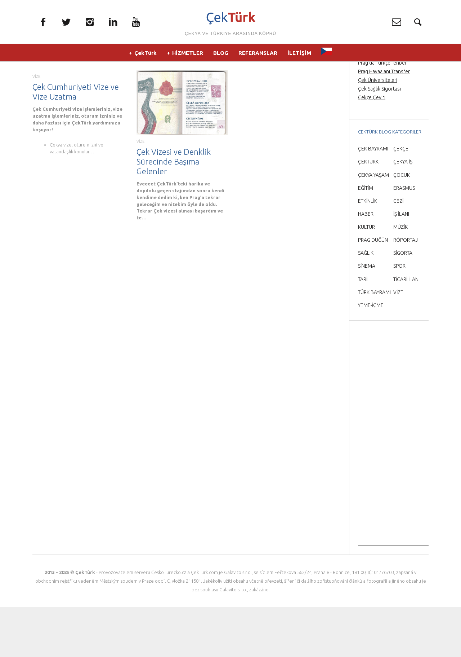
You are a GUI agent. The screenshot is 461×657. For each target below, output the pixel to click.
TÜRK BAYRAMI (374, 342)
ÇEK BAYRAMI (373, 198)
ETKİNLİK (367, 250)
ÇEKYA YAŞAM (373, 224)
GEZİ (398, 250)
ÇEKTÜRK (368, 211)
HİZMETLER (187, 54)
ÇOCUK (401, 224)
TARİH (364, 329)
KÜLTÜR (366, 276)
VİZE (36, 126)
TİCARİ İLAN (406, 329)
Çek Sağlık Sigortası (379, 138)
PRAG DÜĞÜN (373, 289)
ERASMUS (404, 237)
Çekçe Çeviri (371, 147)
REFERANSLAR (257, 54)
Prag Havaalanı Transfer (384, 121)
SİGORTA (402, 303)
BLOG (220, 54)
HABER (365, 263)
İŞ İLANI (401, 263)
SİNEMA (366, 316)
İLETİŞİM (299, 54)
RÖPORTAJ (405, 289)
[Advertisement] (393, 487)
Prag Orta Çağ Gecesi (381, 103)
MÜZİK (400, 276)
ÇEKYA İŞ (402, 211)
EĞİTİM (365, 237)
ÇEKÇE (400, 198)
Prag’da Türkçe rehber (382, 112)
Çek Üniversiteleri (377, 129)
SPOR (399, 316)
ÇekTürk (145, 54)
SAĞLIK (365, 303)
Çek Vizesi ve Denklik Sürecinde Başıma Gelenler (173, 211)
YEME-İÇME (371, 355)
